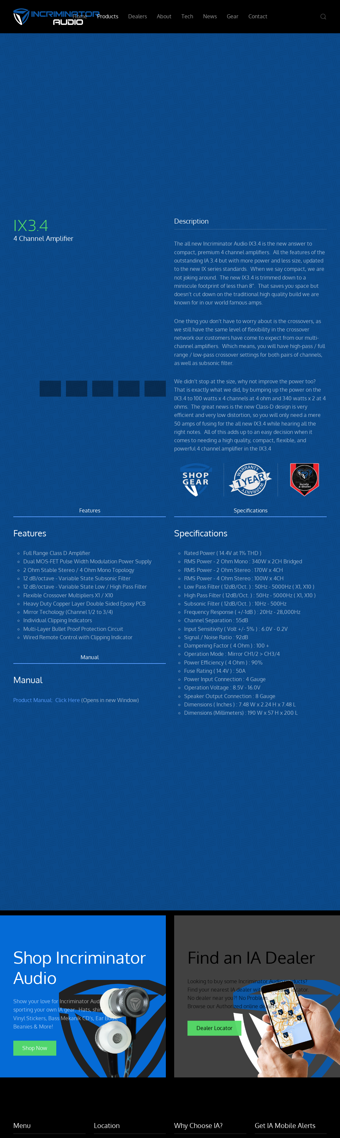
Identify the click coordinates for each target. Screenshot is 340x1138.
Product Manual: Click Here (46, 700)
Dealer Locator (214, 1026)
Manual (90, 657)
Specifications (250, 510)
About (164, 16)
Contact (257, 16)
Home (80, 16)
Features (89, 510)
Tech (187, 16)
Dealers (137, 16)
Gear (232, 16)
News (210, 16)
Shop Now (34, 1046)
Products (107, 16)
